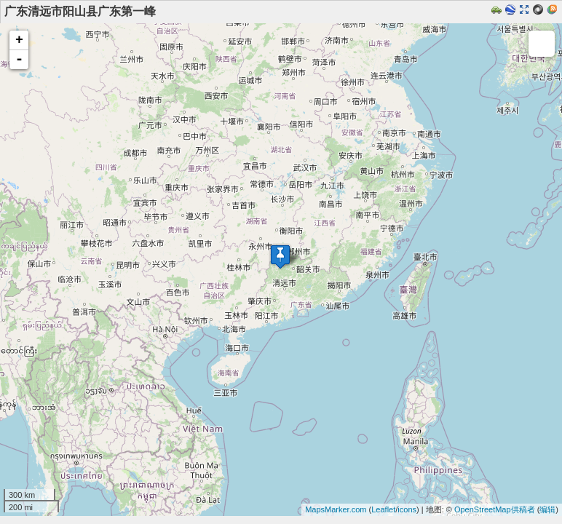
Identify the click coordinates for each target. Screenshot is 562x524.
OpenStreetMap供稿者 (494, 509)
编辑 (547, 509)
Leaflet (383, 509)
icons (406, 509)
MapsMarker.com (335, 509)
